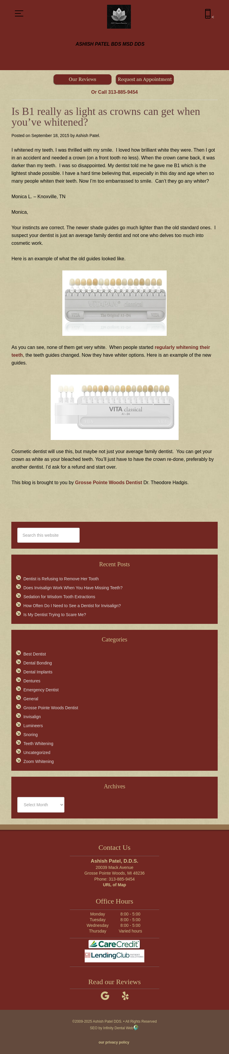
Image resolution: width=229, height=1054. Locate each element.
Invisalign (32, 716)
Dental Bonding (37, 663)
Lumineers (33, 725)
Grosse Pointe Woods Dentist (108, 482)
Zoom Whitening (38, 761)
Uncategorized (36, 752)
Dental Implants (37, 672)
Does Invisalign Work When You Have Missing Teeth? (73, 587)
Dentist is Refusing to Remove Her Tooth (61, 578)
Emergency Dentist (40, 689)
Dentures (31, 680)
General (30, 698)
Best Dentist (34, 654)
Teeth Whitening (38, 743)
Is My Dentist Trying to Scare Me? (54, 614)
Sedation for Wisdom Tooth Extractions (59, 596)
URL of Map (114, 884)
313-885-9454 (123, 92)
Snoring (30, 734)
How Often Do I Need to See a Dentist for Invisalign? (72, 605)
